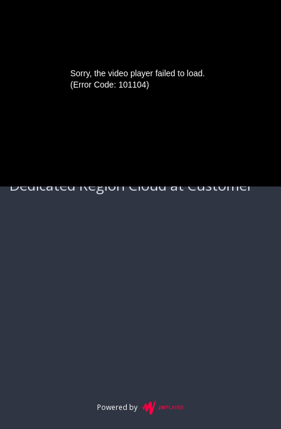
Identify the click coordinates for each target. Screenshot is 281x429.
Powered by (140, 407)
